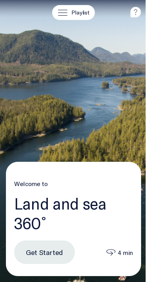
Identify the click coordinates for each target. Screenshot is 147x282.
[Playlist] (73, 12)
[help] (135, 12)
